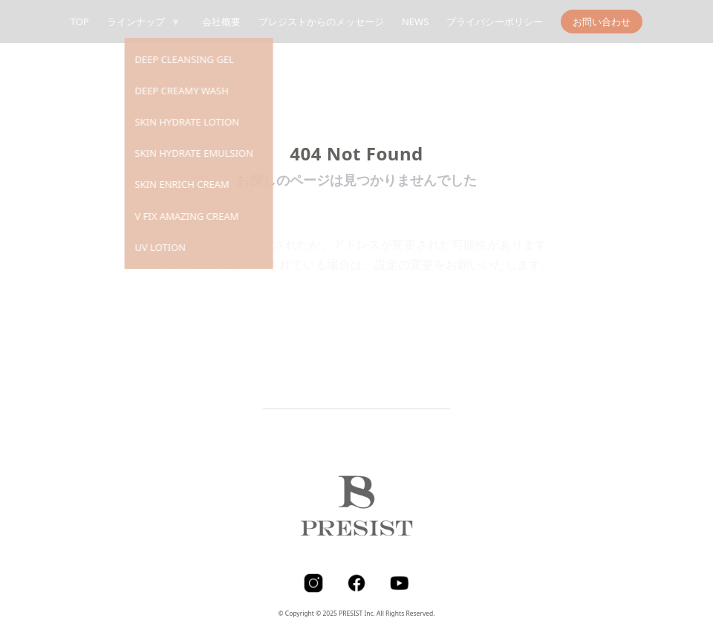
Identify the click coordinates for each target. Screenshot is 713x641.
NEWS (415, 21)
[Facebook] (356, 583)
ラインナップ (145, 21)
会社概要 (221, 21)
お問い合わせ (602, 21)
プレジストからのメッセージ (321, 21)
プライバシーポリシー (494, 21)
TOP (80, 21)
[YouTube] (399, 583)
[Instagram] (313, 583)
